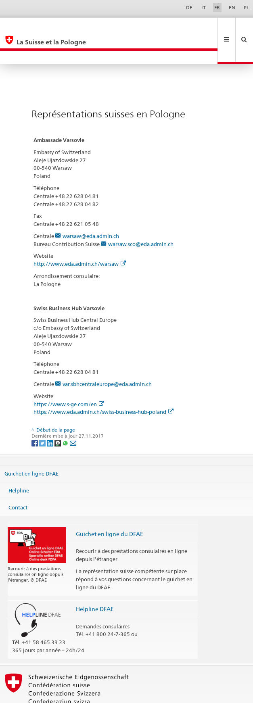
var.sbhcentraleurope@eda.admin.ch (107, 357)
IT (203, 7)
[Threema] (58, 416)
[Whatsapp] (66, 416)
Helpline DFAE (95, 581)
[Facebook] (35, 416)
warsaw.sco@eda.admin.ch (141, 217)
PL (246, 7)
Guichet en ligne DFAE (31, 446)
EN (232, 7)
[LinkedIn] (50, 416)
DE (189, 7)
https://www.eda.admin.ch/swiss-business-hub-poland (103, 385)
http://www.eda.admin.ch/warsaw (79, 237)
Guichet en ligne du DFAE (109, 506)
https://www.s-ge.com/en (68, 377)
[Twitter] (43, 416)
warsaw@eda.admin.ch (91, 209)
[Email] (73, 416)
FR (217, 7)
